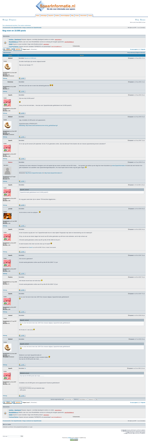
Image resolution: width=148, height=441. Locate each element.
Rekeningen (44, 15)
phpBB (69, 437)
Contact (90, 15)
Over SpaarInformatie (16, 27)
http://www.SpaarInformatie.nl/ (53, 173)
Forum (77, 15)
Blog (72, 15)
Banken (57, 15)
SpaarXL (31, 247)
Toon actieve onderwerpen (24, 25)
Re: (25, 368)
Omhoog (5, 78)
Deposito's (51, 15)
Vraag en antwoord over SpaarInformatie (32, 27)
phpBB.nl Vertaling (74, 438)
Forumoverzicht (6, 27)
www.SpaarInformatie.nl (119, 165)
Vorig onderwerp (131, 52)
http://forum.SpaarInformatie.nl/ (34, 173)
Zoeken (142, 19)
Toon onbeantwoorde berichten (9, 25)
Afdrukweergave (7, 52)
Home (37, 15)
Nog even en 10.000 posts (14, 31)
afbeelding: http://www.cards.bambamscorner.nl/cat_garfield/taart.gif (38, 125)
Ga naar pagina (133, 49)
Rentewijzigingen (65, 15)
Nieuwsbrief (83, 15)
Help (137, 19)
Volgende (143, 49)
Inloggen (5, 19)
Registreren (12, 19)
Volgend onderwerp (140, 52)
